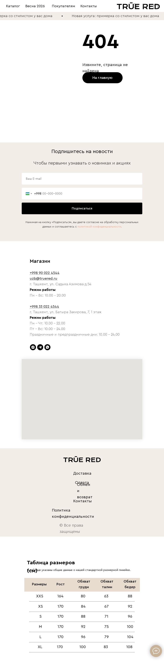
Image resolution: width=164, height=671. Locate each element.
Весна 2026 (35, 6)
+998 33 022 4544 (44, 306)
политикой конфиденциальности (99, 226)
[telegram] (40, 347)
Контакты (88, 6)
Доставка (82, 473)
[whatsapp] (47, 347)
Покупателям (63, 6)
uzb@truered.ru (43, 278)
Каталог (13, 6)
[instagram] (33, 347)
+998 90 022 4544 (44, 273)
